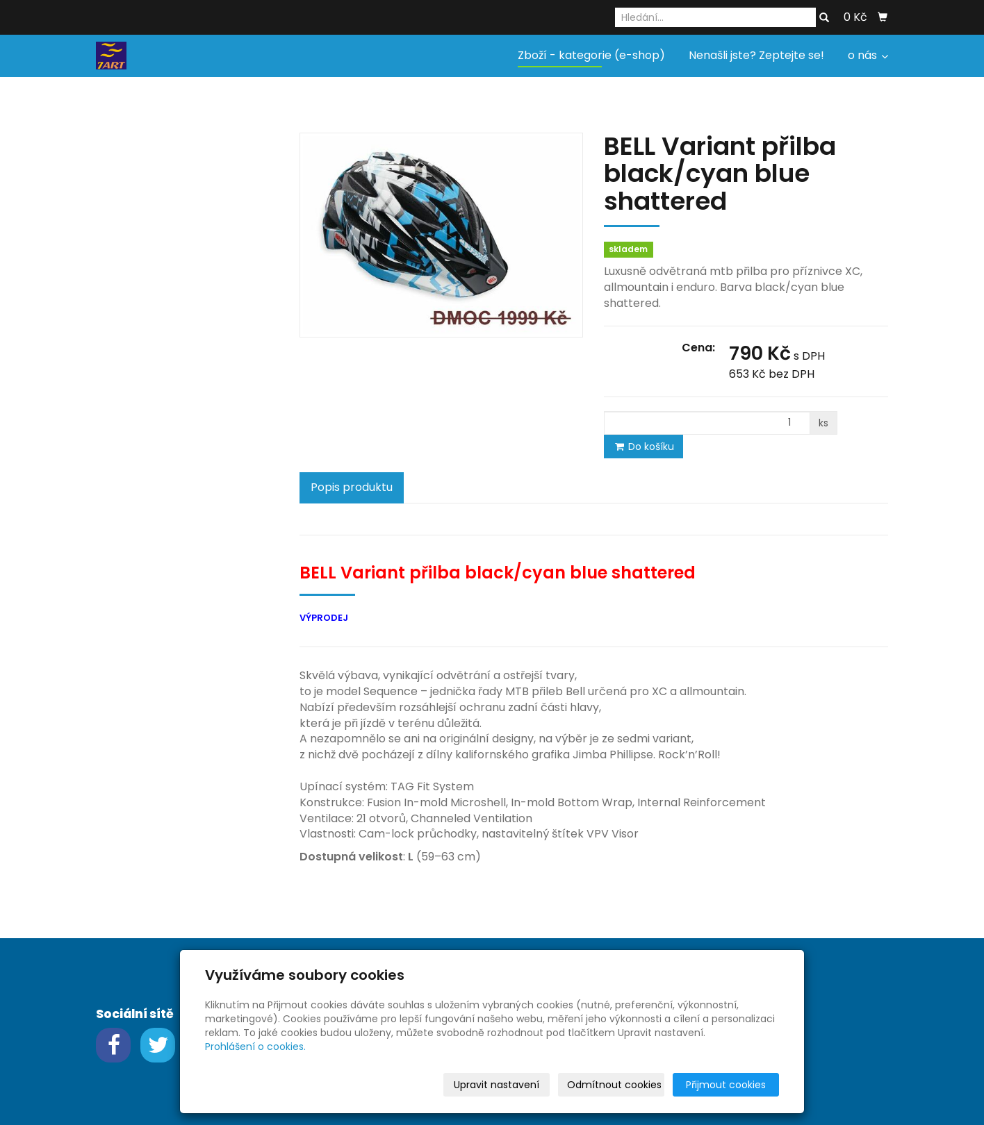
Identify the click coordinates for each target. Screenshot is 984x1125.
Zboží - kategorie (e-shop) (591, 55)
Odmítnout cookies (614, 1085)
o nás (868, 55)
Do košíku (643, 446)
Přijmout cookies (726, 1085)
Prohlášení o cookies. (255, 1046)
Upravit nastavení (496, 1085)
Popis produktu (352, 487)
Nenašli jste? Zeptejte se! (756, 55)
